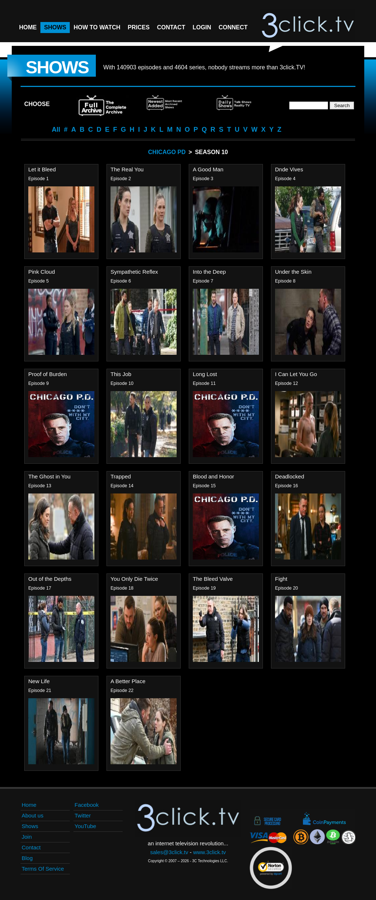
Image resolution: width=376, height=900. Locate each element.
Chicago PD (166, 152)
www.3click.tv (209, 852)
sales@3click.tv (169, 852)
